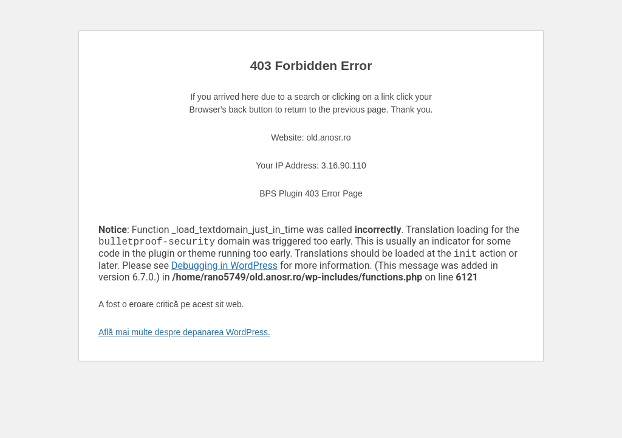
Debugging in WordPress (224, 268)
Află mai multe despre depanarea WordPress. (184, 334)
